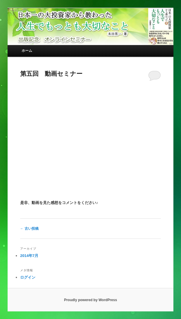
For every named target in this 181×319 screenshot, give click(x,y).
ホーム (27, 51)
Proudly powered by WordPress (90, 300)
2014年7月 (29, 255)
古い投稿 (29, 229)
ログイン (27, 277)
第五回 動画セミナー (51, 73)
